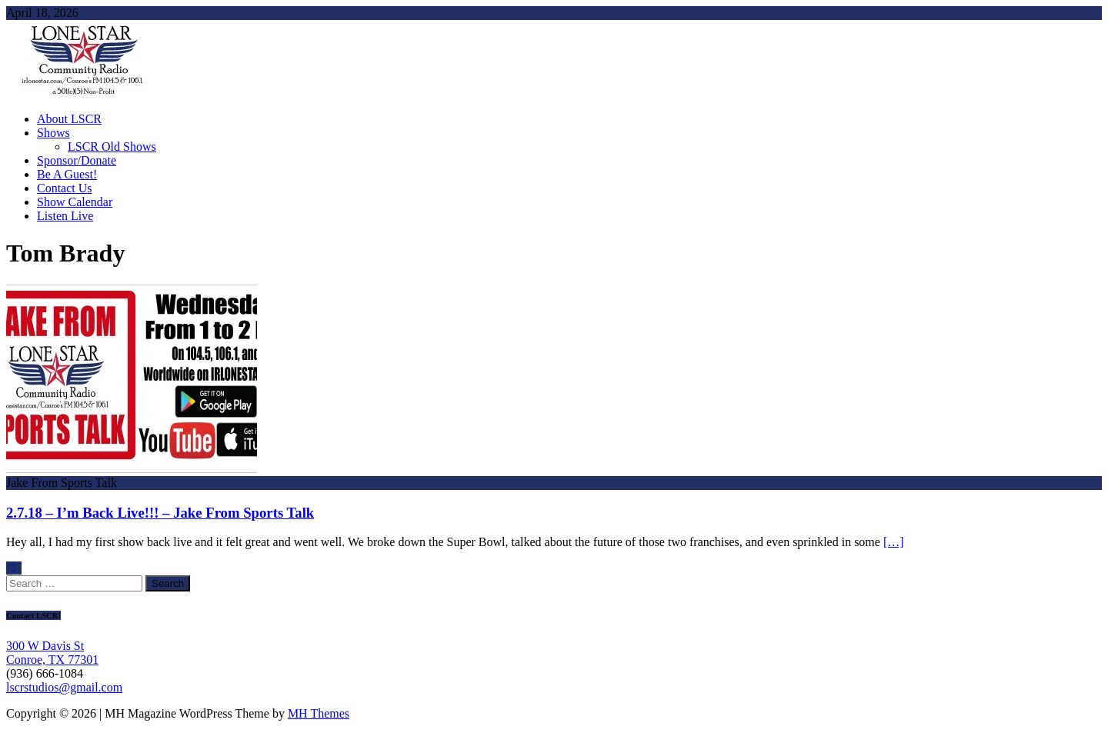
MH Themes (318, 713)
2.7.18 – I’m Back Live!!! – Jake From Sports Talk (160, 513)
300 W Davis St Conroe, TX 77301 (52, 652)
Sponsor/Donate (76, 160)
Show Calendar (74, 201)
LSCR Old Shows (112, 146)
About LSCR (69, 118)
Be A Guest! (67, 174)
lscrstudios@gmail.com (64, 687)
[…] (893, 541)
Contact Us (64, 188)
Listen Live (65, 215)
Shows (53, 132)
